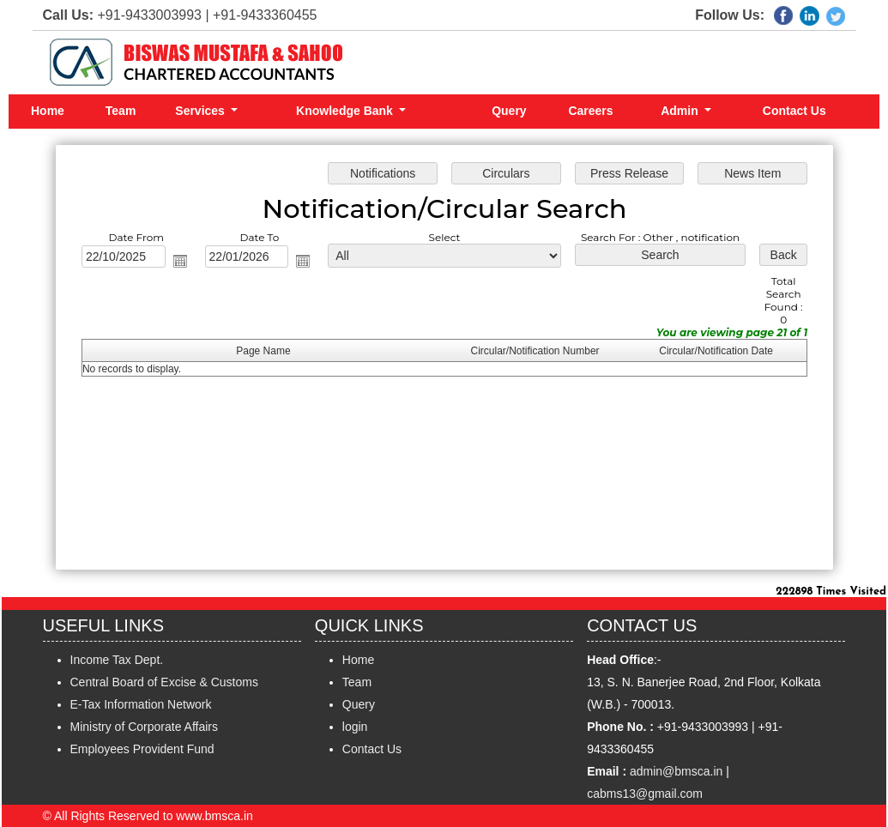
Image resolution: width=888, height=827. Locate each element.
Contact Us (794, 111)
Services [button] (201, 111)
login (355, 726)
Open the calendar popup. (182, 261)
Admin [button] (681, 111)
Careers (590, 111)
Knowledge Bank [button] (346, 111)
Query (509, 111)
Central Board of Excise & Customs (164, 682)
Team (121, 111)
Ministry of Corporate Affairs (144, 726)
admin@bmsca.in (676, 771)
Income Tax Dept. (117, 660)
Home (47, 111)
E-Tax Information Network (141, 704)
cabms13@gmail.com (645, 793)
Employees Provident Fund (142, 749)
